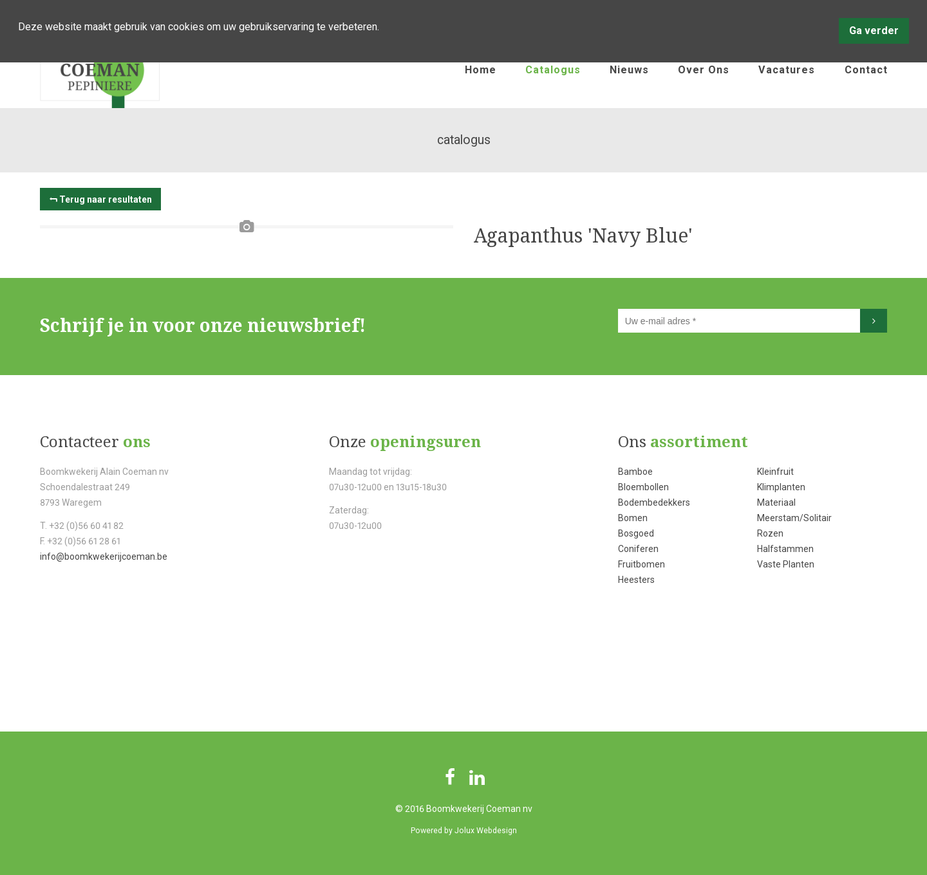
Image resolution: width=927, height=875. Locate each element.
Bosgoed (636, 533)
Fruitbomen (641, 564)
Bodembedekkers (654, 502)
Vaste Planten (785, 564)
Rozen (770, 533)
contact (866, 70)
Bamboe (635, 471)
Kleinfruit (775, 471)
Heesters (636, 580)
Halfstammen (785, 549)
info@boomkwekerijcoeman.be (103, 556)
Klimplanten (781, 487)
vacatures (786, 70)
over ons (703, 70)
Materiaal (776, 502)
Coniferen (638, 549)
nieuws (629, 70)
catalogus (553, 70)
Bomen (633, 518)
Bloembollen (643, 487)
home (480, 70)
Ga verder (874, 30)
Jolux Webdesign (485, 830)
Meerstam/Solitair (794, 518)
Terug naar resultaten (105, 199)
